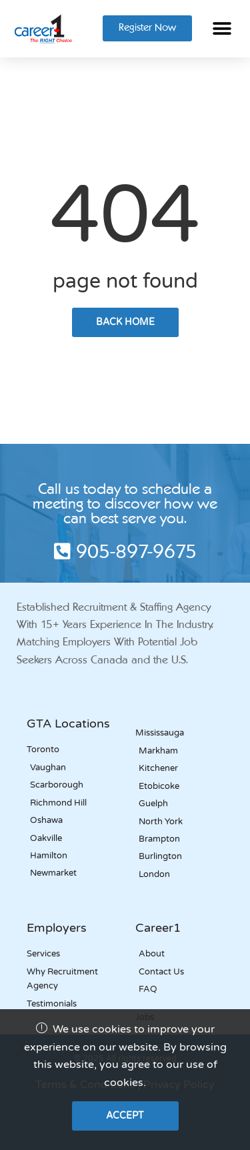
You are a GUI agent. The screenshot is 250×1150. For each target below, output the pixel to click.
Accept (125, 1115)
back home (125, 322)
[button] (222, 28)
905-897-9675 (125, 553)
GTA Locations (68, 723)
